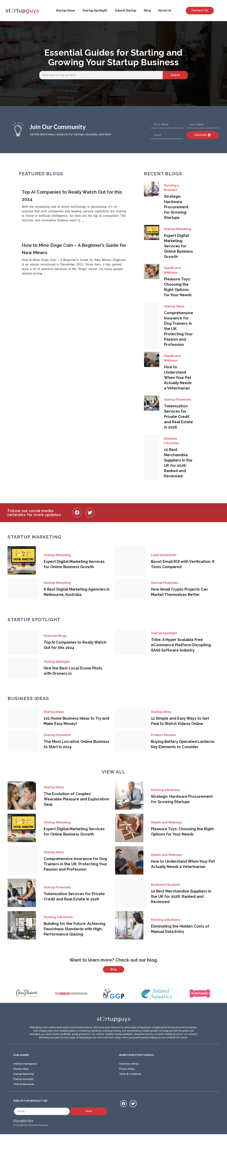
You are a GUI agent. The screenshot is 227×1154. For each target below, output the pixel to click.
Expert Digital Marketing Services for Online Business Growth (178, 246)
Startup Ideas (65, 10)
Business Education (171, 441)
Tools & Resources (23, 1103)
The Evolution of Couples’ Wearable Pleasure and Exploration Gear (76, 799)
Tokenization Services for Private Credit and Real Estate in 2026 (178, 416)
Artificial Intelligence (25, 1082)
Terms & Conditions (130, 1092)
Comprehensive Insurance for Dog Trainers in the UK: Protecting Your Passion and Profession (75, 864)
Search (175, 75)
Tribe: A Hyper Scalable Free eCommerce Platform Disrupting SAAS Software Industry (181, 644)
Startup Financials (177, 399)
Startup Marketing (177, 229)
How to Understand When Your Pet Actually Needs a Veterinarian (178, 377)
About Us (164, 10)
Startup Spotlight (94, 10)
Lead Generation (163, 555)
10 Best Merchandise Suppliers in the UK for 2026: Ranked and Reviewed (181, 896)
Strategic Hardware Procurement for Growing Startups (176, 207)
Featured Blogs (55, 636)
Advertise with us (129, 1082)
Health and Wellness (172, 270)
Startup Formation (57, 735)
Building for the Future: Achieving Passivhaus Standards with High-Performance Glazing (74, 928)
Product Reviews (163, 735)
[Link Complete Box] (76, 206)
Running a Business (171, 188)
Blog (147, 10)
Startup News (174, 306)
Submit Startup (125, 10)
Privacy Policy (127, 1087)
